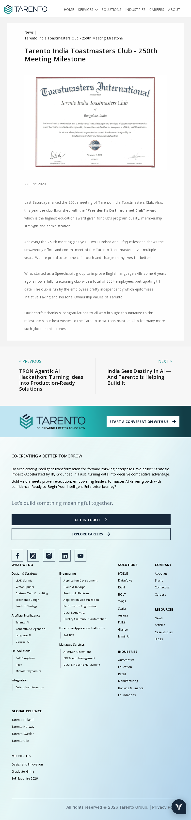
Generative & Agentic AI (31, 629)
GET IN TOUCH (91, 519)
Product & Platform (76, 593)
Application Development (80, 580)
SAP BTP (69, 635)
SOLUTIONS (128, 565)
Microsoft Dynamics (28, 671)
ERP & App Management (79, 658)
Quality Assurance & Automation (85, 619)
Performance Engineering (80, 606)
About (174, 9)
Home (69, 9)
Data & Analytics (74, 612)
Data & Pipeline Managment (82, 664)
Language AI (23, 635)
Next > (165, 361)
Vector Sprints (25, 587)
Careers (156, 9)
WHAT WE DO (22, 565)
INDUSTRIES (127, 651)
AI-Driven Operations (77, 652)
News (29, 32)
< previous (30, 361)
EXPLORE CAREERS (91, 534)
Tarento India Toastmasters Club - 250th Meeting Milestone (73, 38)
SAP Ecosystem (25, 658)
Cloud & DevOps (74, 587)
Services (88, 9)
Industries (135, 9)
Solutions (111, 9)
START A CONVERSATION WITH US (143, 421)
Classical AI (23, 641)
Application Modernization (81, 599)
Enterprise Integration (30, 687)
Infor (19, 664)
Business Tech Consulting (32, 593)
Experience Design (27, 599)
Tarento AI (22, 622)
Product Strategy (26, 606)
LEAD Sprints (24, 580)
